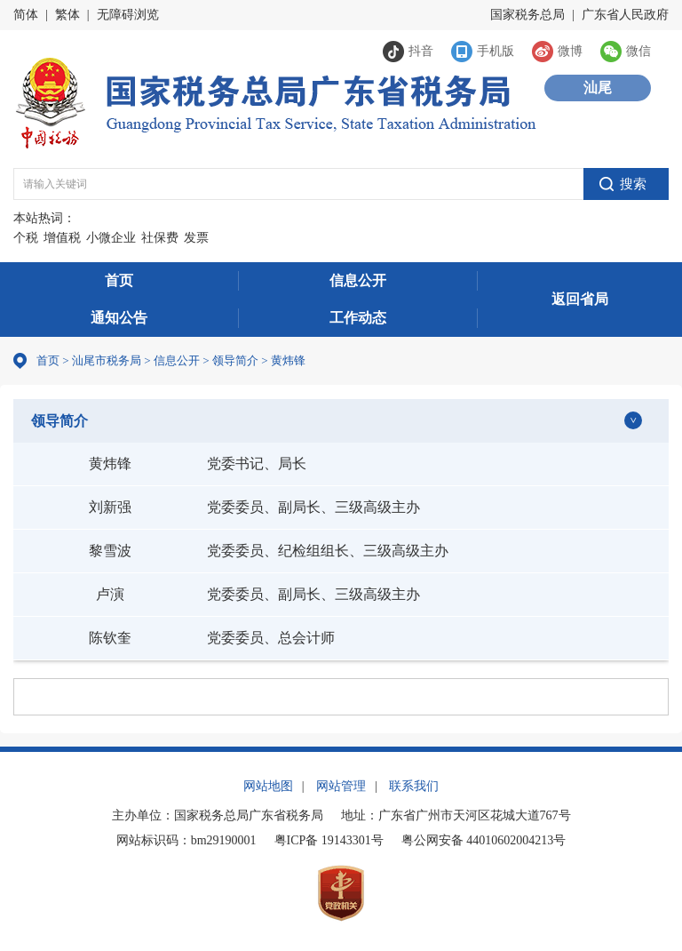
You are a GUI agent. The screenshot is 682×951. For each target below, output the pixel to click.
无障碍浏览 (128, 14)
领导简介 (59, 420)
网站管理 (341, 786)
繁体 (67, 14)
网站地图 (268, 786)
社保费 (159, 237)
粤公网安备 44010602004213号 (484, 840)
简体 (25, 14)
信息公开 (357, 280)
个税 (25, 237)
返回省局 (579, 299)
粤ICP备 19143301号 (329, 840)
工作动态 (357, 317)
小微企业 (111, 237)
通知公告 (119, 317)
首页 (119, 280)
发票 (196, 237)
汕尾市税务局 (106, 360)
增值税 (62, 237)
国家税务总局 (527, 14)
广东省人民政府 (625, 14)
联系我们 (414, 786)
